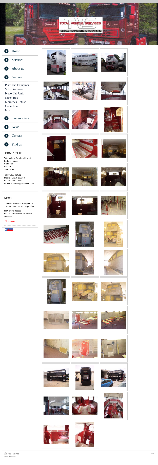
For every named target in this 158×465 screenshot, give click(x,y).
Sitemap (16, 454)
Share (9, 229)
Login (152, 453)
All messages (11, 221)
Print (8, 453)
